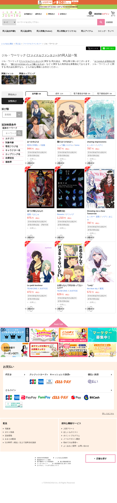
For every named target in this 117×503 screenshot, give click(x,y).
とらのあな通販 (7, 44)
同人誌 (18, 44)
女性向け (62, 14)
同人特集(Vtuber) (44, 31)
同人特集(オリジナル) (66, 31)
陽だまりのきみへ (24, 64)
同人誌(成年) (26, 31)
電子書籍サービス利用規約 (48, 472)
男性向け (50, 14)
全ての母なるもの (35, 214)
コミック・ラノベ (106, 31)
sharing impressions (96, 144)
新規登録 (98, 14)
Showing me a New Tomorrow (96, 215)
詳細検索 (109, 22)
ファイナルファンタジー (44, 55)
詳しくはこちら (108, 420)
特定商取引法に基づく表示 (48, 477)
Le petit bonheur (35, 290)
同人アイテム (87, 31)
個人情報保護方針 (44, 475)
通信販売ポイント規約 (46, 470)
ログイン (105, 14)
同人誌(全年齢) (9, 31)
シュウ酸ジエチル (41, 64)
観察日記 (61, 214)
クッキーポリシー (65, 475)
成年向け (38, 14)
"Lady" (90, 290)
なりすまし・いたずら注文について (51, 480)
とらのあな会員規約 (45, 467)
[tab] (59, 94)
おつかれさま (102, 61)
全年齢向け (28, 14)
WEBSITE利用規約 (45, 465)
